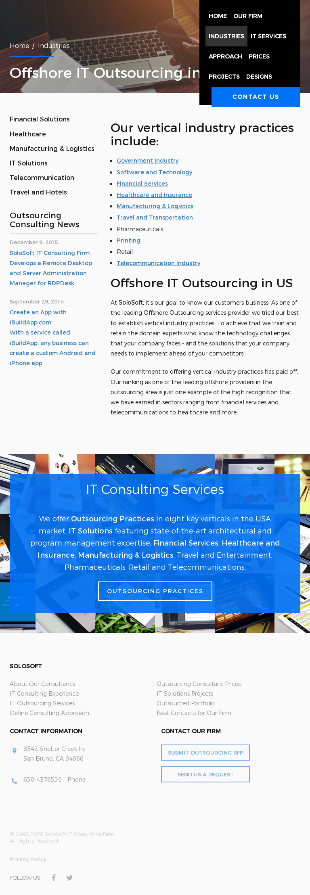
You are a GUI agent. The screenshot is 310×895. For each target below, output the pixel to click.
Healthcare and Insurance (154, 195)
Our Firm (247, 16)
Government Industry (147, 160)
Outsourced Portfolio (186, 703)
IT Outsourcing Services (42, 703)
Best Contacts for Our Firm (194, 713)
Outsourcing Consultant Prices (199, 684)
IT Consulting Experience (44, 693)
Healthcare (28, 134)
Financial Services (142, 183)
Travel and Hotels (38, 192)
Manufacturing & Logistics (52, 149)
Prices (259, 56)
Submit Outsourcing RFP (205, 752)
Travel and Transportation (155, 217)
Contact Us (255, 96)
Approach (225, 56)
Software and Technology (154, 172)
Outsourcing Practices (112, 518)
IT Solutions (29, 163)
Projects (224, 76)
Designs (259, 76)
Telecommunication (42, 178)
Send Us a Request (206, 774)
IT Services (268, 36)
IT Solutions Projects (185, 693)
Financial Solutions (40, 119)
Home (218, 16)
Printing (128, 240)
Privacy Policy (28, 859)
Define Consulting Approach (49, 713)
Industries (226, 36)
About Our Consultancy (42, 684)
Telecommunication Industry (158, 263)
